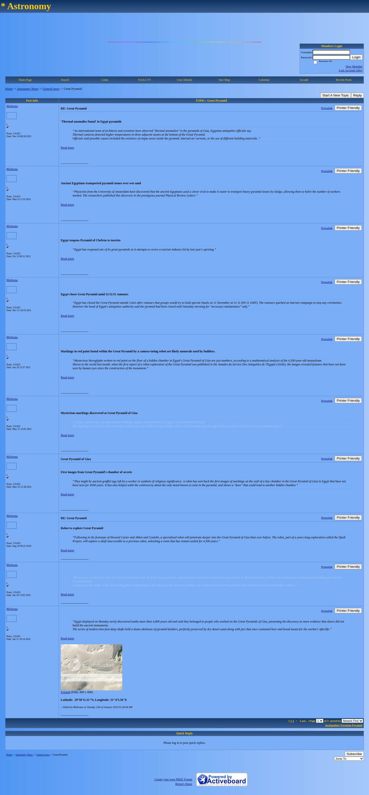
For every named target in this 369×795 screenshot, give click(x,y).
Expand (65, 692)
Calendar (264, 80)
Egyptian (346, 725)
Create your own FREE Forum (173, 779)
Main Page (25, 80)
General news (51, 89)
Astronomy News (27, 89)
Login (356, 57)
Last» (303, 720)
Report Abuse (183, 784)
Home (9, 89)
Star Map (224, 80)
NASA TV (144, 80)
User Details (184, 80)
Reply (357, 95)
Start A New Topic (335, 95)
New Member (354, 66)
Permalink (326, 108)
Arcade (304, 80)
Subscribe (354, 754)
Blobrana (12, 106)
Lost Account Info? (351, 70)
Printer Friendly (348, 108)
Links (104, 80)
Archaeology (332, 725)
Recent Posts (344, 80)
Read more (67, 147)
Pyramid (357, 725)
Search (65, 80)
